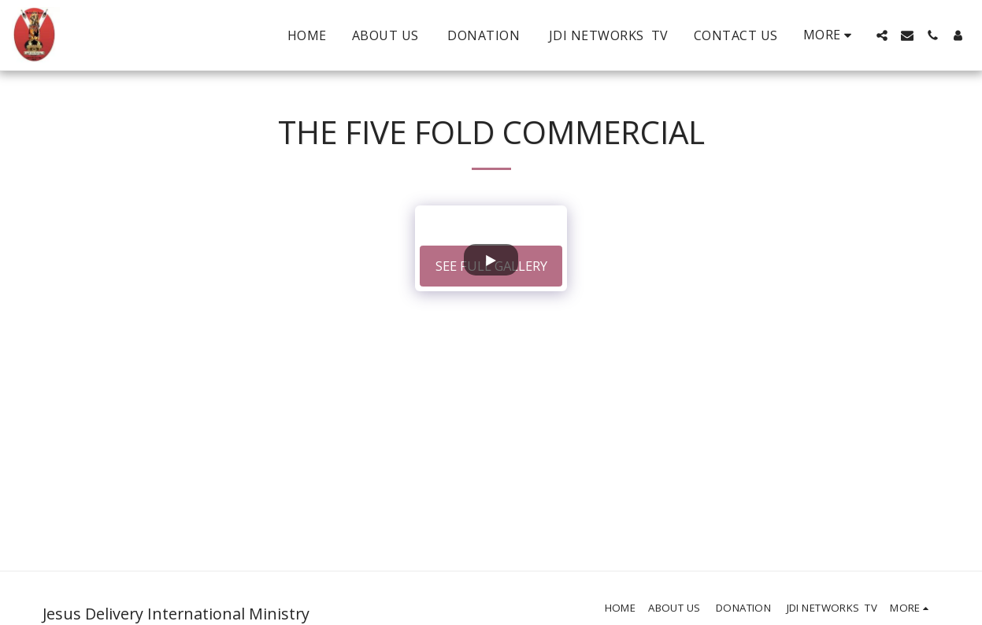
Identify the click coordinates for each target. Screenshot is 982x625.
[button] (882, 35)
